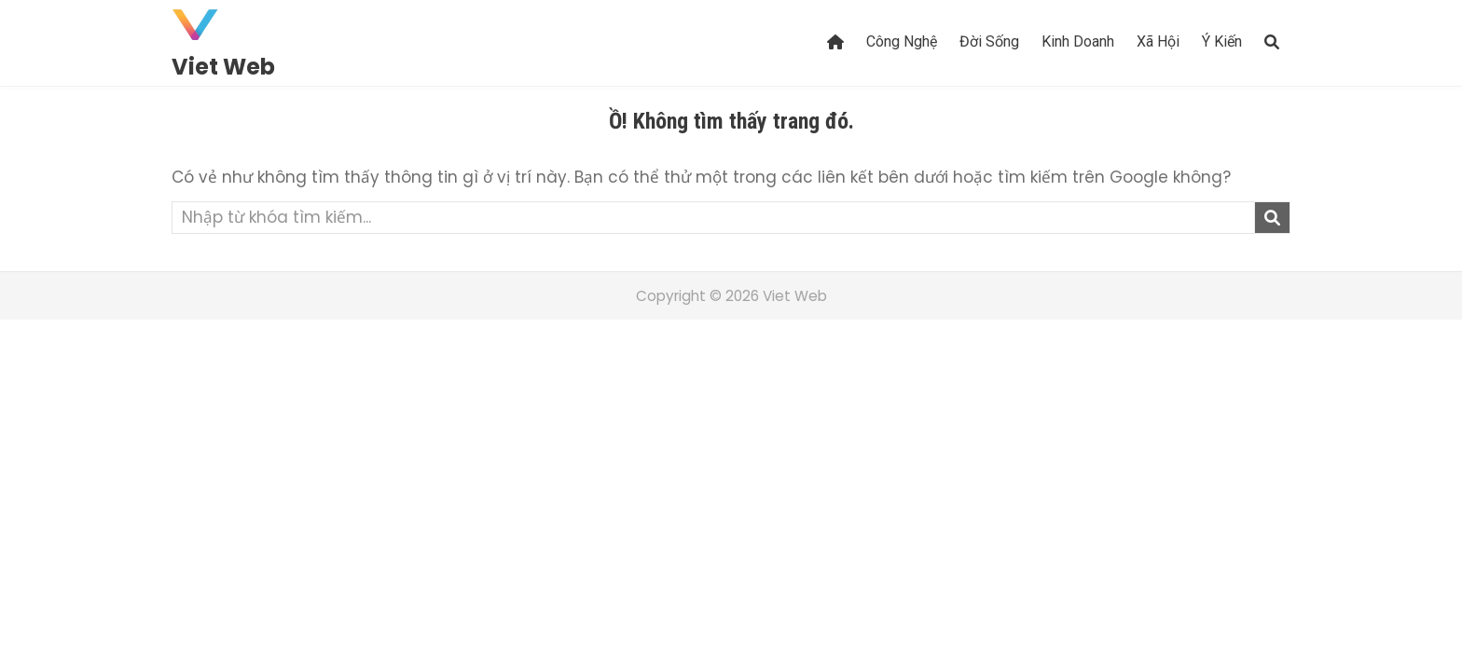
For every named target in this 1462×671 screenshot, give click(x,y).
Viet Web (223, 66)
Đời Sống (989, 41)
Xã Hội (1158, 41)
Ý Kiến (1222, 41)
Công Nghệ (901, 41)
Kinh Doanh (1077, 41)
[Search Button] (1271, 42)
